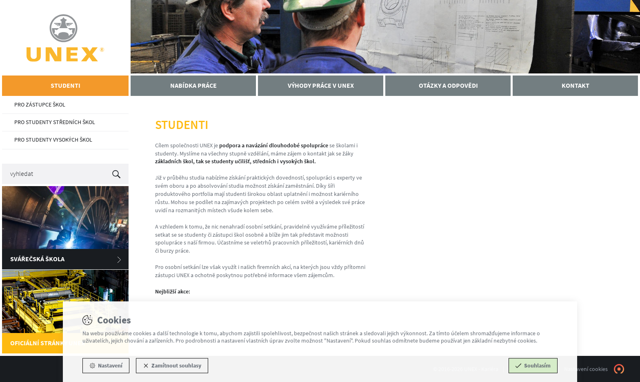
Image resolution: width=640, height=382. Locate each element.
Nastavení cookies (586, 369)
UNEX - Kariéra (65, 37)
